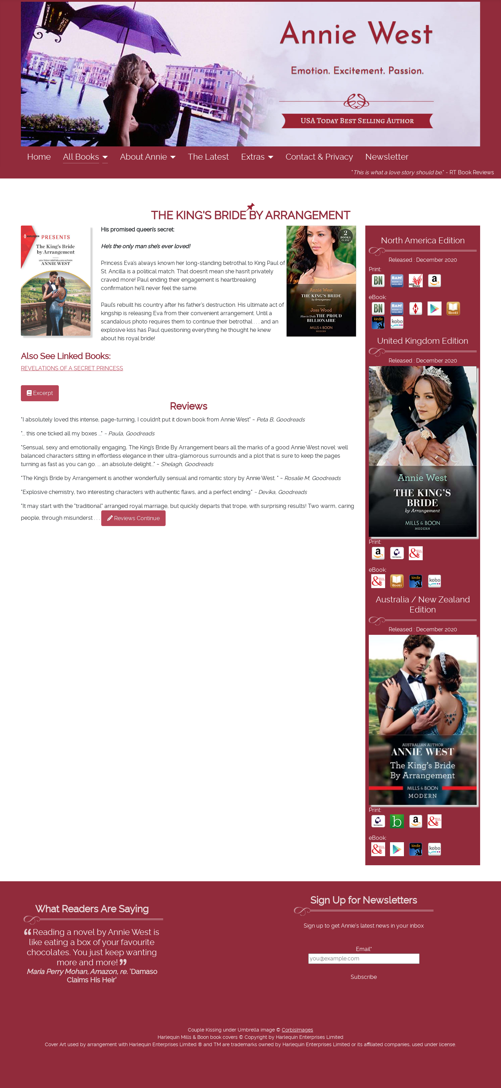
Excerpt (40, 393)
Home (39, 157)
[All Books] (103, 157)
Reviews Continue (133, 518)
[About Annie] (171, 157)
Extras (253, 157)
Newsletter (386, 157)
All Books (81, 157)
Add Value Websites (56, 1079)
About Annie (143, 157)
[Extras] (269, 157)
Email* (364, 949)
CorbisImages (297, 1030)
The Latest (208, 157)
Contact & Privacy (319, 157)
